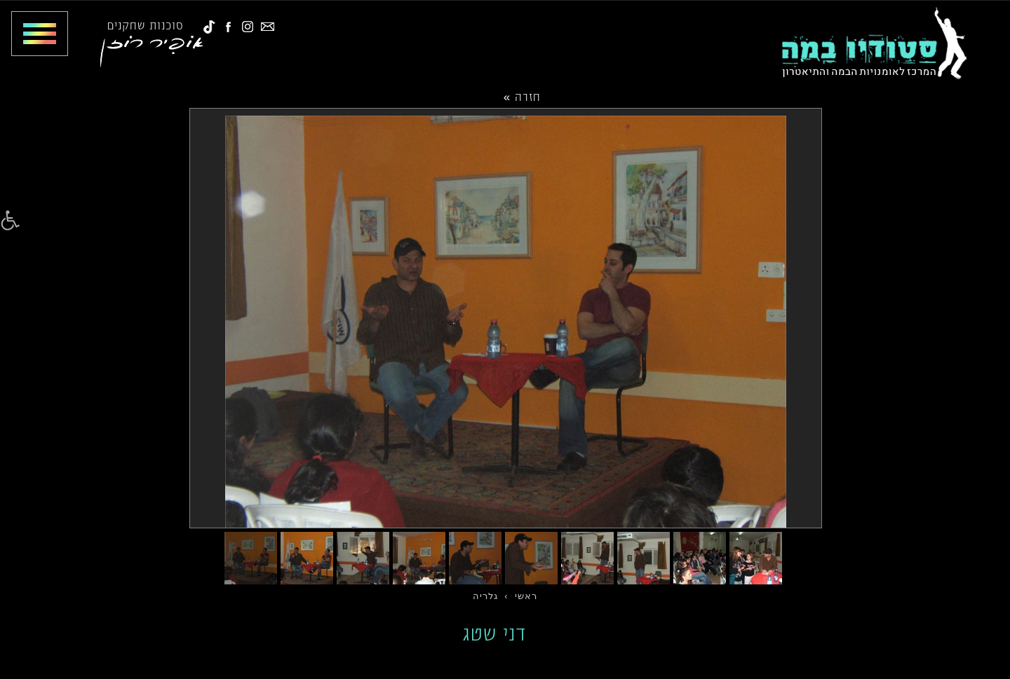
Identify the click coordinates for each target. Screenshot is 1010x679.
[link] (10, 220)
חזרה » (522, 96)
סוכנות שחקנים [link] (145, 25)
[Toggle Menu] (34, 33)
